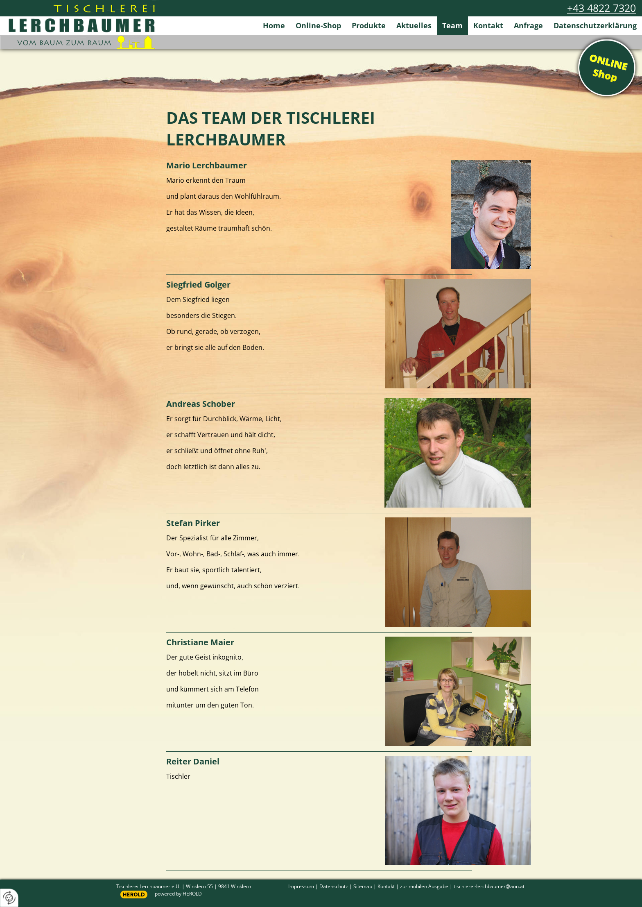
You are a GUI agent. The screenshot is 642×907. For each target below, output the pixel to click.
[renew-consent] (9, 898)
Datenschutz (333, 886)
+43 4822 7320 (601, 8)
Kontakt (488, 25)
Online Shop (606, 67)
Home (274, 25)
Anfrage (528, 25)
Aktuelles (414, 25)
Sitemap (362, 886)
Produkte (369, 25)
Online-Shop (318, 25)
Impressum (301, 886)
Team (452, 25)
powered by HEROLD (178, 893)
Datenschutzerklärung (595, 25)
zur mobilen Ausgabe (424, 886)
